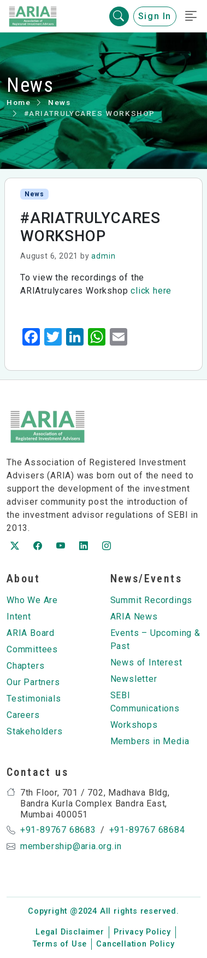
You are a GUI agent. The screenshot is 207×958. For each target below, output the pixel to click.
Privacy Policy (142, 932)
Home (19, 102)
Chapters (25, 666)
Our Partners (33, 682)
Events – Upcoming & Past (155, 639)
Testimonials (34, 698)
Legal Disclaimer (70, 932)
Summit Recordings (151, 600)
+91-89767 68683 (58, 830)
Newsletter (133, 679)
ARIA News (134, 616)
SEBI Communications (145, 702)
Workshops (134, 725)
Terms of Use (60, 944)
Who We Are (32, 600)
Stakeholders (35, 731)
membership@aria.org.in (71, 846)
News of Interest (146, 662)
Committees (32, 649)
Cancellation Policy (135, 944)
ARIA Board (31, 633)
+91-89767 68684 (147, 830)
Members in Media (150, 741)
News (59, 102)
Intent (19, 616)
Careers (23, 715)
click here (151, 290)
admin (103, 256)
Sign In (154, 16)
